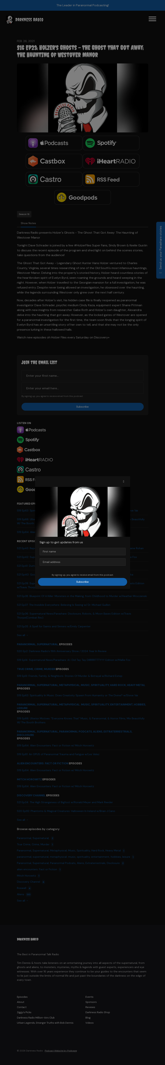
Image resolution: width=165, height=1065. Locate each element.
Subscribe (82, 581)
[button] (124, 481)
